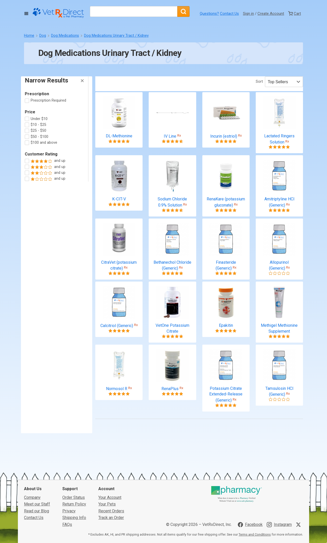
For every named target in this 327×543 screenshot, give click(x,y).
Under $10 (39, 119)
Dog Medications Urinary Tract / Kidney (116, 35)
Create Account (271, 13)
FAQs (67, 504)
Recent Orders (111, 490)
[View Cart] (294, 13)
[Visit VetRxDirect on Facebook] (250, 504)
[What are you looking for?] (133, 11)
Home (29, 35)
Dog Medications (65, 35)
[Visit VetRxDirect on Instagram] (279, 504)
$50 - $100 (39, 137)
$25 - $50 (38, 130)
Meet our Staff (37, 484)
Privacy (69, 490)
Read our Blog (36, 490)
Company (32, 477)
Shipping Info (74, 497)
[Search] (183, 11)
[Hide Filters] (82, 80)
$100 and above (44, 142)
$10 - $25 (38, 125)
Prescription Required (48, 100)
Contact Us (229, 13)
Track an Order (111, 497)
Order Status (73, 477)
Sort (259, 81)
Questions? (209, 13)
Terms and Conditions (255, 514)
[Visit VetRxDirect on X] (299, 504)
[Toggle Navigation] (26, 13)
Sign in (248, 13)
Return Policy (74, 484)
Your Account (109, 477)
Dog (42, 35)
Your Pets (107, 484)
